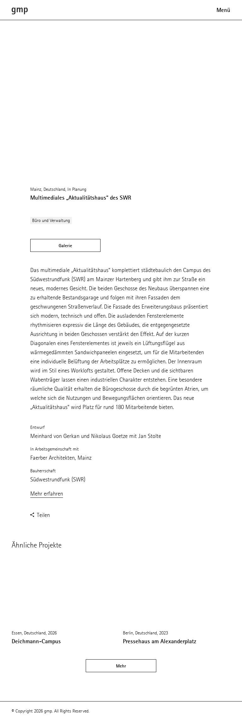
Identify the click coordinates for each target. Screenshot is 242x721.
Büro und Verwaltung (51, 220)
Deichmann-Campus (36, 641)
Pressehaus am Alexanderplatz (159, 641)
